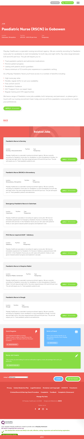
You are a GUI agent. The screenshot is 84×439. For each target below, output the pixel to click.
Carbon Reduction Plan (21, 388)
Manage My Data (42, 396)
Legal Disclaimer (35, 388)
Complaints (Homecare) (66, 392)
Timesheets (73, 388)
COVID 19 (64, 388)
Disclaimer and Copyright (51, 388)
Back (5, 120)
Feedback (53, 392)
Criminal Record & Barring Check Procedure (24, 392)
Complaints (44, 392)
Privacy (9, 388)
